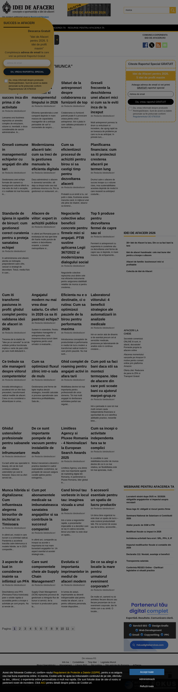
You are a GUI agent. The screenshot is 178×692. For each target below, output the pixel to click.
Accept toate (147, 672)
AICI (43, 682)
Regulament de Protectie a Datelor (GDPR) (76, 672)
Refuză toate (147, 686)
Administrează (147, 679)
